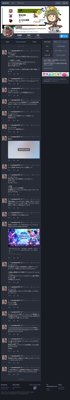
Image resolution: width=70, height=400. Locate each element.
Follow (64, 36)
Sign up (65, 3)
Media (34, 42)
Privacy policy (4, 388)
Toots (7, 42)
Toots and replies (21, 42)
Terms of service (5, 387)
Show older (21, 379)
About (13, 3)
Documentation (16, 387)
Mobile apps (21, 3)
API (13, 388)
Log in (58, 3)
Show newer (21, 46)
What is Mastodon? (35, 385)
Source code (61, 387)
